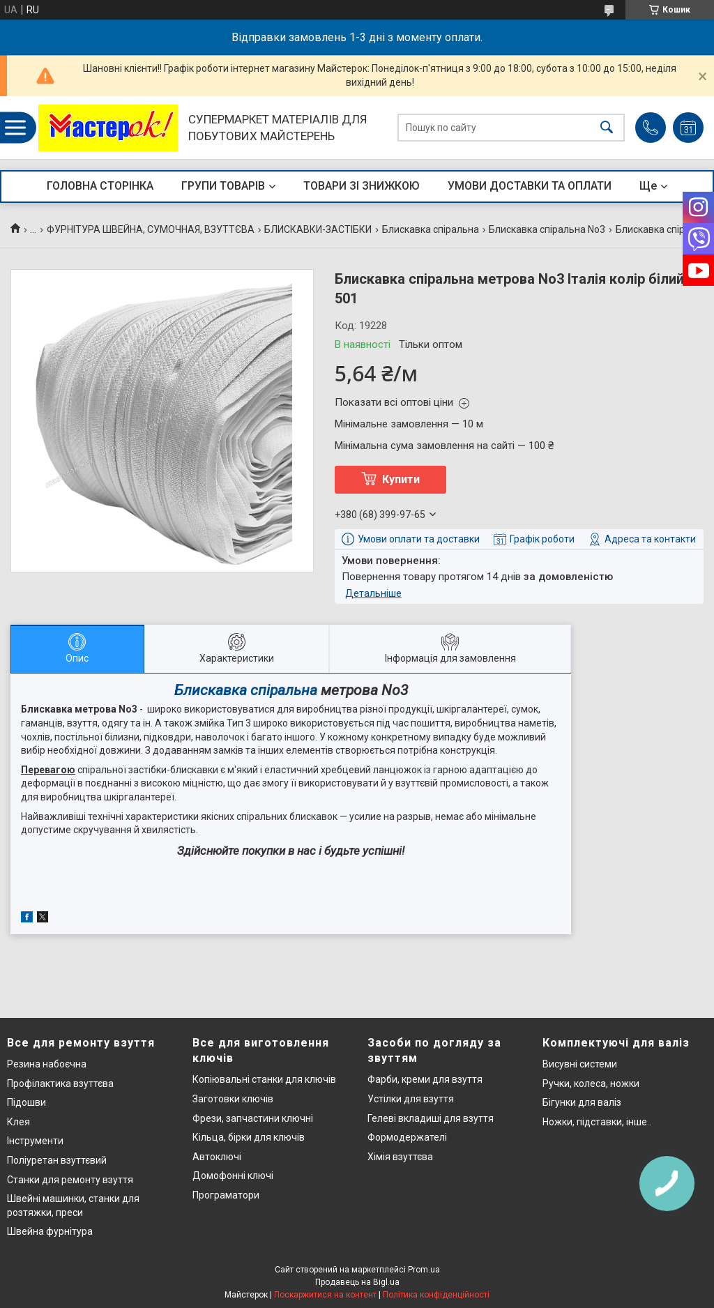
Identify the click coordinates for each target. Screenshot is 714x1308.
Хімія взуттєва (400, 1156)
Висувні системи (579, 1064)
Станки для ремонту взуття (70, 1179)
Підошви (26, 1102)
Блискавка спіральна (430, 229)
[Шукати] (606, 128)
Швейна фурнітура (50, 1231)
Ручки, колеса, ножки (590, 1083)
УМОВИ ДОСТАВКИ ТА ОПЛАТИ (530, 185)
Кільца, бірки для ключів (248, 1137)
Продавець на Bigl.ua (357, 1282)
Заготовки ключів (232, 1098)
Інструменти (35, 1140)
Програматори (225, 1195)
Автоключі (216, 1156)
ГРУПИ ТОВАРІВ (223, 185)
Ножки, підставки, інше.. (596, 1121)
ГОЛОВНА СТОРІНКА (100, 185)
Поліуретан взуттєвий (57, 1160)
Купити (401, 479)
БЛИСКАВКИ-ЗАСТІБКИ (318, 229)
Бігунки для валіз (581, 1102)
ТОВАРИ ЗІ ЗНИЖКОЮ (361, 185)
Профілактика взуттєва (60, 1083)
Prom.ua (424, 1270)
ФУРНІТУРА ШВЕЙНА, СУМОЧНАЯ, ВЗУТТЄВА (151, 229)
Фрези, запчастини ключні (252, 1118)
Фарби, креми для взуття (425, 1079)
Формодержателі (407, 1137)
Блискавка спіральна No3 (547, 229)
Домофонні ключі (232, 1175)
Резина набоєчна (46, 1064)
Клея (18, 1121)
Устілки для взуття (410, 1098)
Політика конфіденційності (436, 1295)
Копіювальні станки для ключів (264, 1079)
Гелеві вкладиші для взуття (430, 1118)
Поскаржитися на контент (325, 1295)
